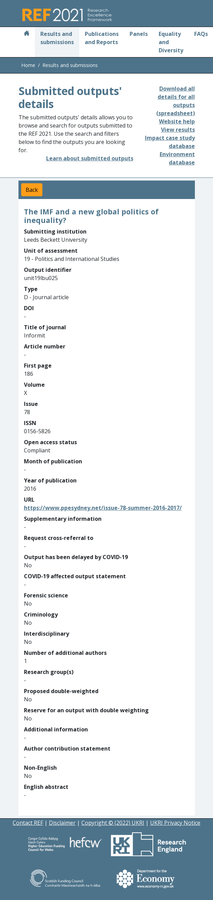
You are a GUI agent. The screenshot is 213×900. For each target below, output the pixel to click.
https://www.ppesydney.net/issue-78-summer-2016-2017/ (103, 508)
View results (178, 129)
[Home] (26, 34)
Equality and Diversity (171, 42)
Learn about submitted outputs (89, 158)
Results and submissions (57, 38)
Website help (177, 121)
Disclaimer (62, 822)
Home (28, 65)
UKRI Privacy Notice (175, 822)
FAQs (201, 34)
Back (32, 190)
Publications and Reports (102, 38)
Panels (139, 34)
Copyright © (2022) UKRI (112, 822)
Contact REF (28, 822)
